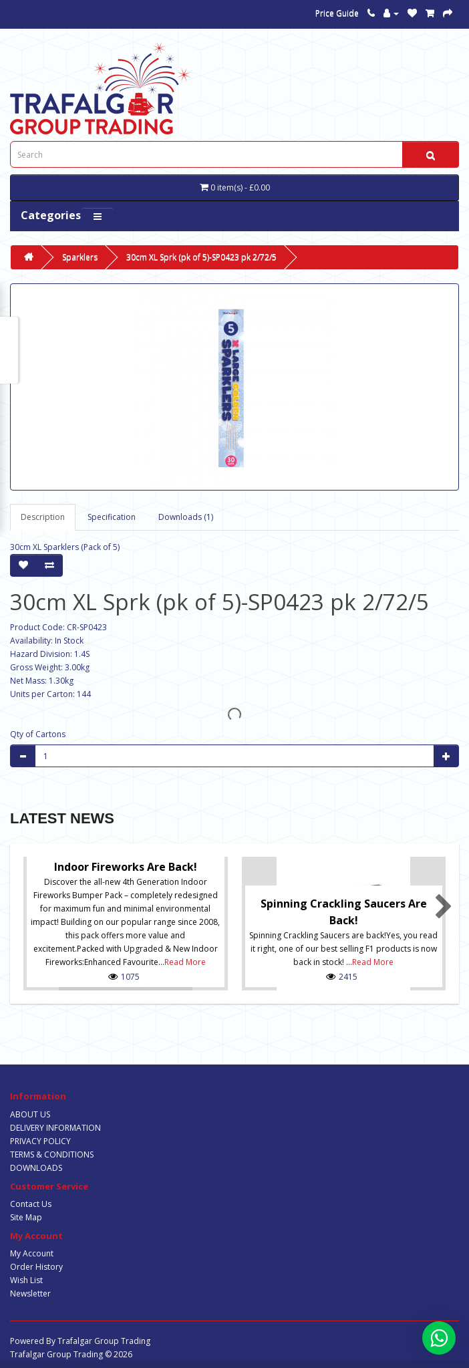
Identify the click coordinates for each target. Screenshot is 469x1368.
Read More (185, 962)
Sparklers (80, 257)
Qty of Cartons (37, 734)
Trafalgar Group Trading (103, 1341)
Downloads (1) (185, 517)
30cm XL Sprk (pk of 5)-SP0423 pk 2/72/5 (201, 257)
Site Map (26, 1217)
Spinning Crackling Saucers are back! (344, 912)
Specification (112, 517)
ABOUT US (30, 1114)
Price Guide (337, 13)
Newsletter (30, 1293)
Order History (36, 1266)
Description (43, 517)
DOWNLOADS (36, 1168)
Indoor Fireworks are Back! (125, 866)
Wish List (26, 1280)
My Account (31, 1253)
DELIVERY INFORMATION (55, 1127)
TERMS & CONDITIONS (52, 1154)
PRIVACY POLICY (40, 1141)
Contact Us (30, 1204)
